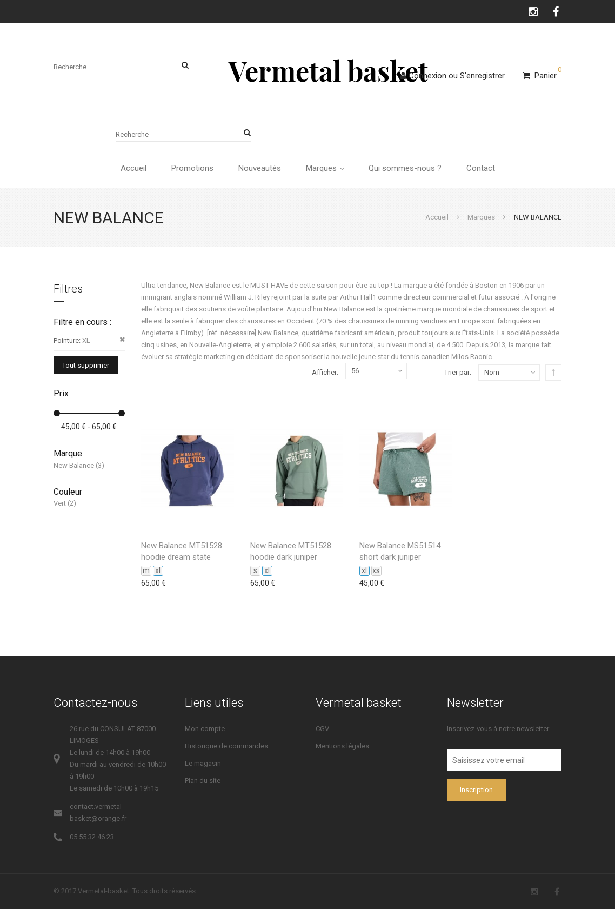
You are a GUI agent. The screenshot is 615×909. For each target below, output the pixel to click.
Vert (60, 503)
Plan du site (202, 781)
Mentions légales (342, 746)
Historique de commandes (226, 746)
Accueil (133, 168)
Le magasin (203, 763)
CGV (322, 729)
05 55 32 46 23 (92, 837)
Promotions (192, 168)
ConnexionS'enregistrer (452, 76)
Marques (325, 168)
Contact (480, 168)
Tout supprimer (85, 365)
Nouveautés (259, 168)
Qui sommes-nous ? (405, 168)
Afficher (324, 372)
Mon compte (205, 729)
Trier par (457, 372)
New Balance (74, 465)
